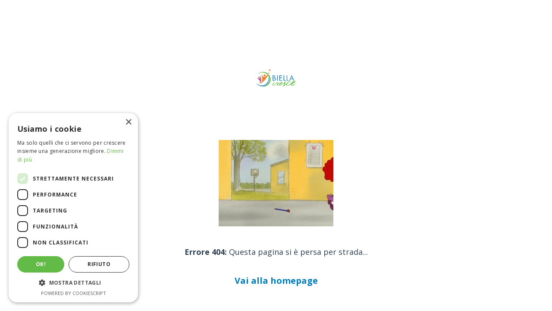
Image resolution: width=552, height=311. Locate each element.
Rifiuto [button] (99, 264)
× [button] (128, 122)
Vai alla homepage (276, 280)
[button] (73, 283)
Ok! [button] (41, 264)
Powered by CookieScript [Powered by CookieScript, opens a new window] (73, 293)
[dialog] (73, 207)
